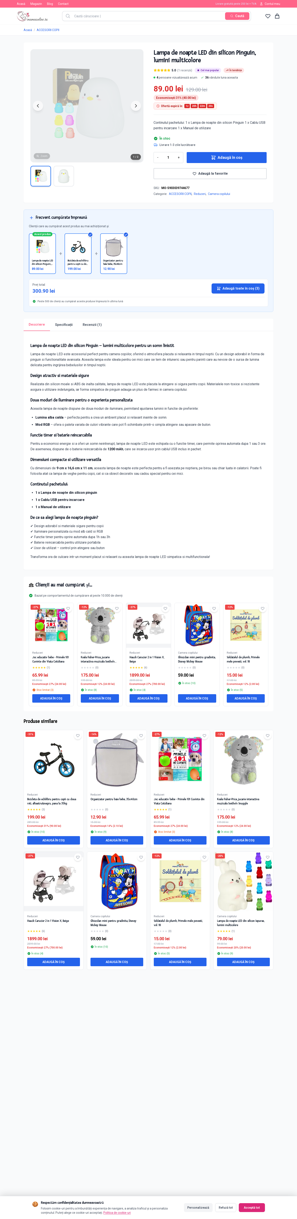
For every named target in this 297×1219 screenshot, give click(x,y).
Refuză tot (226, 1207)
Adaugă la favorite (210, 173)
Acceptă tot (252, 1207)
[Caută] (237, 16)
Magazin (36, 3)
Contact (63, 3)
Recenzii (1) (92, 325)
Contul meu (270, 3)
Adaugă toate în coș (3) (238, 288)
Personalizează (198, 1207)
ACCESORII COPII (48, 30)
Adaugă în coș (226, 157)
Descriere (37, 324)
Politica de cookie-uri (117, 1212)
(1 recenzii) (184, 70)
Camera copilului (219, 194)
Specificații (64, 325)
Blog (50, 3)
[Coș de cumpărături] (277, 16)
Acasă (21, 3)
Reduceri (200, 194)
